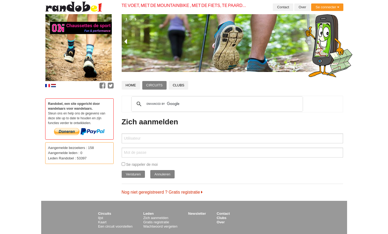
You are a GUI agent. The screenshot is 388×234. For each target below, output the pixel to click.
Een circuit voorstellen (115, 226)
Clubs (178, 85)
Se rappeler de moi (140, 164)
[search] (216, 104)
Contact (283, 7)
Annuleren (162, 174)
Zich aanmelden (155, 218)
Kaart (102, 222)
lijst (100, 218)
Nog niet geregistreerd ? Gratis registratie (162, 192)
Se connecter (327, 7)
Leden (148, 214)
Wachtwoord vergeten (160, 226)
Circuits (154, 85)
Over (302, 7)
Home (131, 85)
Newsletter (197, 214)
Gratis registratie (156, 222)
